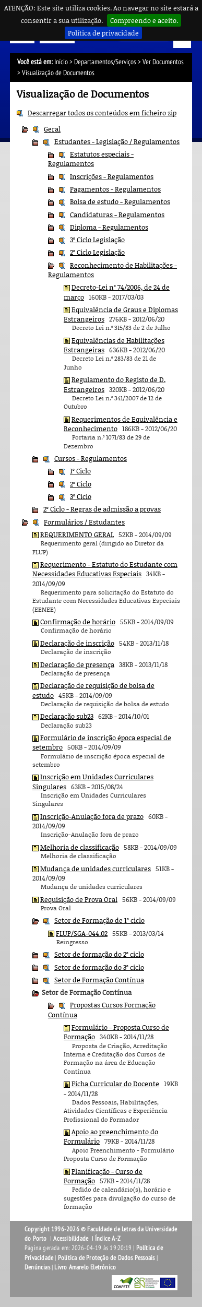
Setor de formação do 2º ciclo (99, 954)
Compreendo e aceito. (144, 20)
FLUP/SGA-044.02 (82, 933)
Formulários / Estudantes (84, 522)
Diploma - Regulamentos (109, 227)
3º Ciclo (80, 496)
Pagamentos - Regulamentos (115, 189)
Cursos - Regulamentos (90, 458)
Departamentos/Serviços (105, 61)
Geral (52, 129)
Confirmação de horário (77, 621)
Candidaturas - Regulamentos (117, 214)
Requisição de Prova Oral (78, 899)
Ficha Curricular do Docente (115, 1083)
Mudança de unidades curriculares (95, 868)
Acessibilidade (70, 1238)
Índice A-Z (108, 1238)
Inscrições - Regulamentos (111, 176)
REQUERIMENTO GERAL (77, 534)
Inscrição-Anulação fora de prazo (92, 816)
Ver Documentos (163, 61)
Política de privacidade (103, 33)
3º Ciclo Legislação (97, 239)
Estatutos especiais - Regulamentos (91, 158)
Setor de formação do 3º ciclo (99, 967)
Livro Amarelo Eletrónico (85, 1267)
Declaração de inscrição (77, 643)
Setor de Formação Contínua (99, 979)
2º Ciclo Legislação (97, 252)
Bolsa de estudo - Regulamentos (120, 201)
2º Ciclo (80, 484)
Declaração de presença (77, 664)
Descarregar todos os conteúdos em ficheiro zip (102, 112)
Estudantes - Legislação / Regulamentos (117, 141)
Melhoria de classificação (79, 847)
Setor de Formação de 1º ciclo (99, 920)
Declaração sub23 (66, 716)
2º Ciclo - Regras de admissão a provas (102, 509)
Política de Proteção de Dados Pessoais (106, 1258)
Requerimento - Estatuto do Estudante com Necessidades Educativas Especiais (104, 569)
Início (61, 61)
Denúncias (37, 1267)
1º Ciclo (80, 471)
